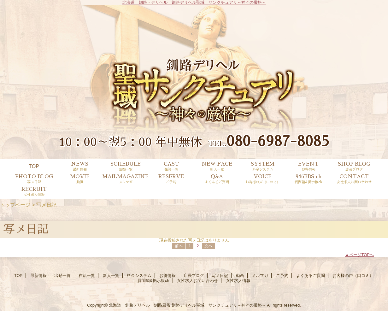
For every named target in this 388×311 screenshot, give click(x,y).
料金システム (139, 275)
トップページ (15, 205)
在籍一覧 (87, 275)
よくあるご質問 (310, 275)
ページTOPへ (361, 254)
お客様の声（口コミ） (352, 275)
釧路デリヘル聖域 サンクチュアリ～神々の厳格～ (219, 305)
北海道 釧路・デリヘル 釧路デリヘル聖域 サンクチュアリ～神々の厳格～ (194, 2)
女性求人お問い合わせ (197, 280)
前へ (179, 246)
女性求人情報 (238, 280)
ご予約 (282, 275)
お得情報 (167, 275)
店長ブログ (194, 275)
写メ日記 (220, 275)
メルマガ (260, 275)
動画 (240, 275)
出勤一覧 (62, 275)
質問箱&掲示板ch (153, 280)
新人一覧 (111, 275)
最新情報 (38, 275)
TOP (34, 166)
